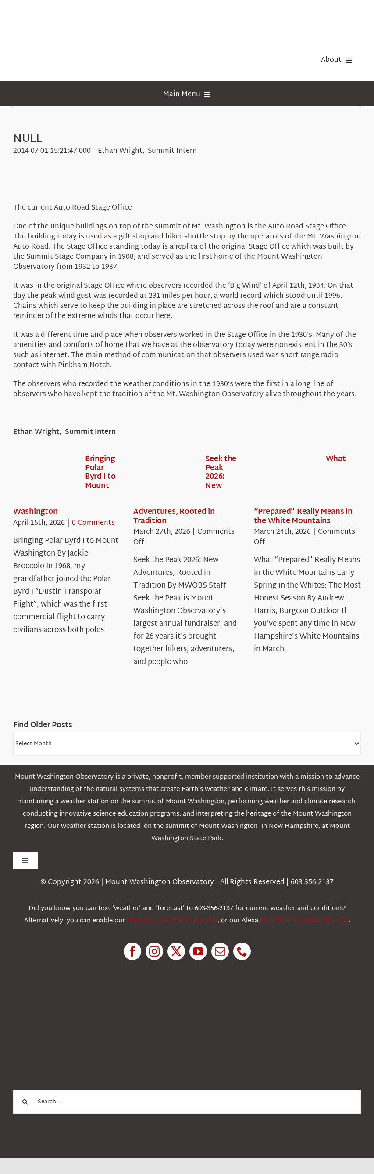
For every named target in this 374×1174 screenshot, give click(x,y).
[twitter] (176, 951)
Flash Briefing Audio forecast (304, 921)
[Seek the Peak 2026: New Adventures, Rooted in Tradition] (164, 480)
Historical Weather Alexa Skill (172, 921)
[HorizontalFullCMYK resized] (79, 17)
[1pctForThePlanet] (79, 1009)
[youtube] (198, 951)
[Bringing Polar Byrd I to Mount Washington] (44, 480)
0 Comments (93, 523)
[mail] (220, 951)
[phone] (242, 951)
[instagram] (154, 951)
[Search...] (187, 1102)
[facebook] (132, 951)
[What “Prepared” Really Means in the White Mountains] (285, 480)
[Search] (25, 1102)
